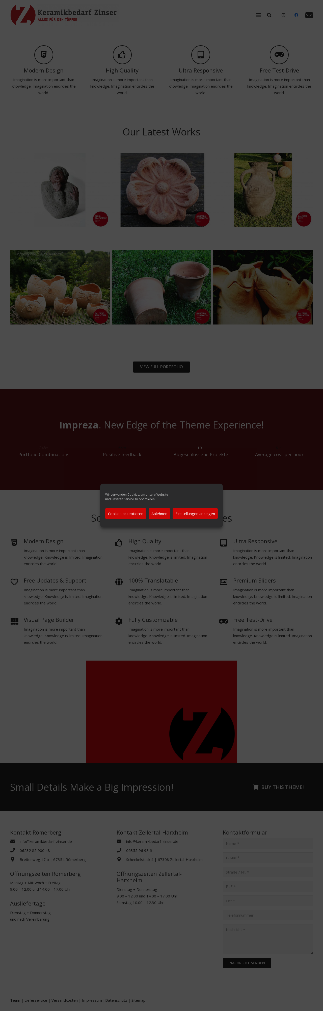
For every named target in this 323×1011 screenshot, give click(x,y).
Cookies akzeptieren (125, 513)
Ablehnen (159, 513)
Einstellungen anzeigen (195, 513)
